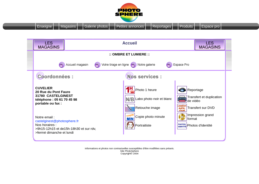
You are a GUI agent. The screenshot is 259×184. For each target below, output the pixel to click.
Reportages (162, 26)
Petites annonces (130, 26)
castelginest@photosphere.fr (57, 121)
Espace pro (211, 26)
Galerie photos (96, 26)
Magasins (68, 26)
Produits (186, 26)
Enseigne (44, 26)
